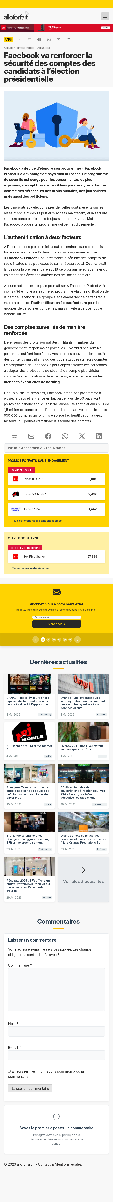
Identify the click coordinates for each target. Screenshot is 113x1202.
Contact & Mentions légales (59, 1164)
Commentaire (20, 965)
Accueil (8, 47)
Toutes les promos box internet (30, 567)
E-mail (14, 1047)
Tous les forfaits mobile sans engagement (37, 520)
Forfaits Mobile (25, 47)
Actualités (43, 47)
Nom (13, 1024)
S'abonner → (56, 623)
